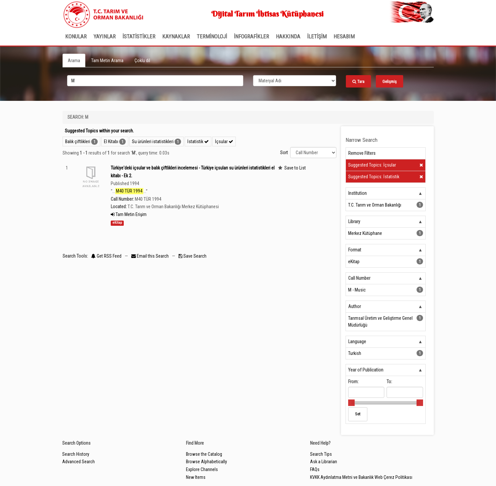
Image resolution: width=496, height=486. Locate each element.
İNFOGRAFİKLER (251, 36)
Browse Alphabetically (206, 461)
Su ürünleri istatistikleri (153, 141)
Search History (75, 454)
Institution (357, 193)
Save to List (295, 167)
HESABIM (344, 36)
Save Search (192, 256)
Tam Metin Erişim (129, 214)
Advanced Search (78, 461)
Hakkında (288, 36)
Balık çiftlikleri (77, 141)
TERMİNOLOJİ (212, 36)
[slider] (351, 402)
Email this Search (150, 256)
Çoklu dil (142, 60)
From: (353, 381)
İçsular (224, 141)
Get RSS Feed (106, 256)
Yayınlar (104, 36)
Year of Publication (365, 369)
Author (354, 306)
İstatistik (198, 141)
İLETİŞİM (317, 36)
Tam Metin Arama (107, 60)
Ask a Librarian (323, 461)
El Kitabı (111, 141)
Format (354, 249)
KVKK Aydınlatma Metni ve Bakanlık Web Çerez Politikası (361, 477)
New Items (195, 477)
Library (354, 221)
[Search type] (294, 80)
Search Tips (321, 454)
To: (389, 381)
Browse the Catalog (204, 454)
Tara (358, 81)
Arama (74, 60)
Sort (284, 152)
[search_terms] (155, 80)
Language (357, 341)
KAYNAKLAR (176, 36)
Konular (76, 36)
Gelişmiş (389, 81)
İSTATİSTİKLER (138, 36)
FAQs (314, 469)
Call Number (359, 278)
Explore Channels (202, 469)
